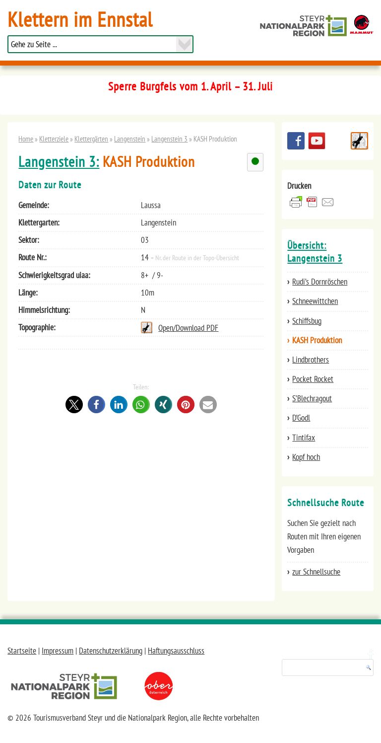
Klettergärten (91, 139)
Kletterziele (53, 139)
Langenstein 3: (58, 161)
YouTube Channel (317, 141)
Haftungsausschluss (176, 650)
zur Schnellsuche (316, 571)
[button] (74, 404)
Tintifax (303, 437)
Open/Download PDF (188, 327)
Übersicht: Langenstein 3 (314, 251)
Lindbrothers (310, 359)
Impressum (57, 650)
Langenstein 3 (169, 139)
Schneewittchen (315, 301)
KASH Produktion (317, 340)
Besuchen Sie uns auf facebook (296, 141)
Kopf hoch (306, 456)
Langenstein (129, 139)
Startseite (21, 650)
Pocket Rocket (312, 378)
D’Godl (301, 417)
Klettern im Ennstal (80, 19)
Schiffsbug (306, 320)
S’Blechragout (312, 398)
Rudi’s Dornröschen (319, 281)
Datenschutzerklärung (110, 650)
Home (25, 139)
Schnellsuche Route (359, 141)
